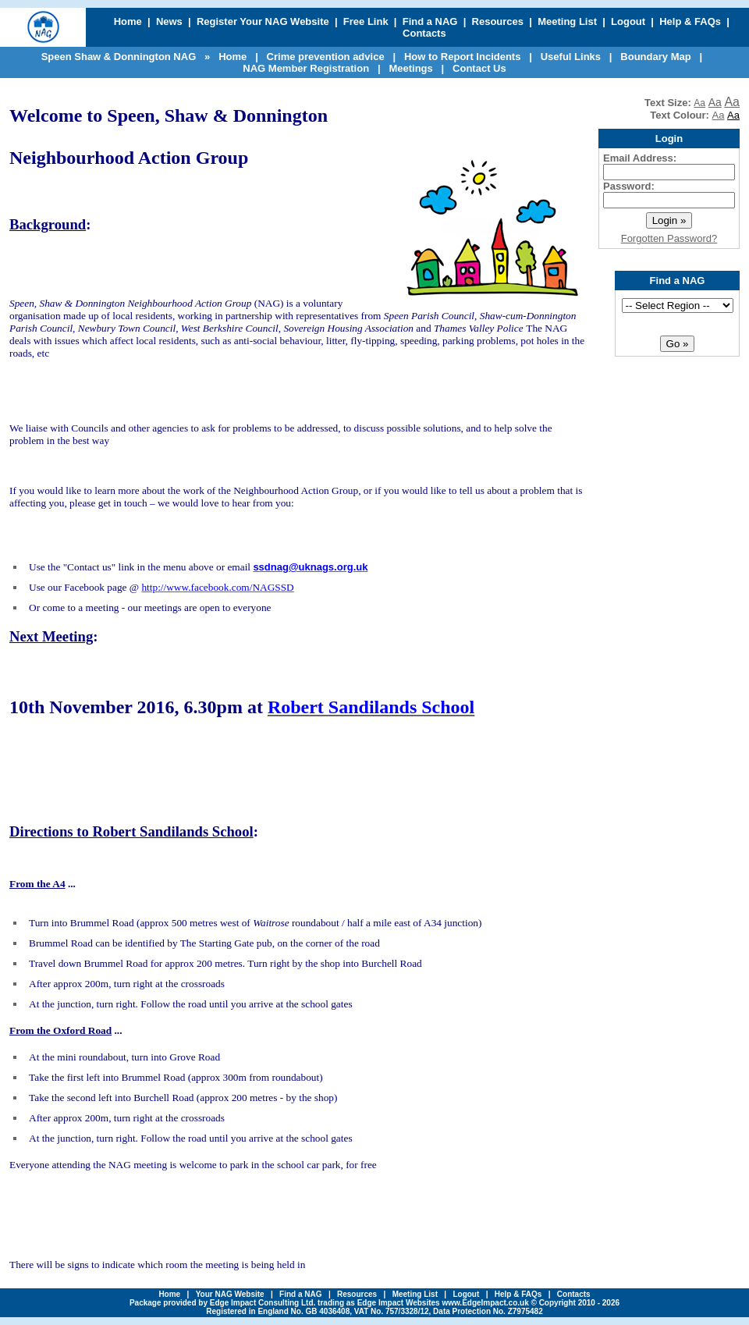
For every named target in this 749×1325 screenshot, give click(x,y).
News (169, 21)
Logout (628, 21)
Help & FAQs (690, 21)
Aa (699, 103)
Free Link (366, 21)
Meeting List (567, 21)
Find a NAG (430, 21)
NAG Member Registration (306, 68)
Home (128, 21)
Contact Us (479, 68)
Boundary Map (655, 56)
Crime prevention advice (326, 56)
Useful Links (571, 56)
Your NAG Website (230, 1294)
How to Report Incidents (462, 56)
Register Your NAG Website (263, 21)
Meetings (410, 68)
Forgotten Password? (669, 238)
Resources (498, 21)
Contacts (424, 33)
